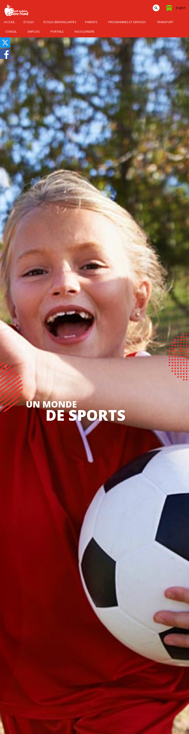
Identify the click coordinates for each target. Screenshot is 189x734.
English (181, 8)
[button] (5, 367)
